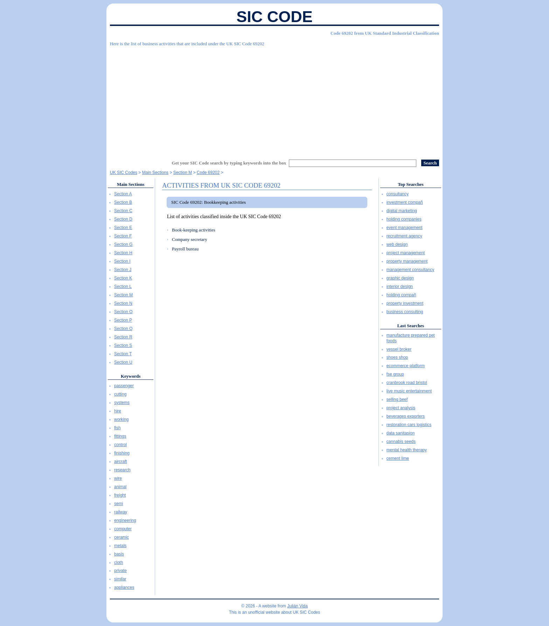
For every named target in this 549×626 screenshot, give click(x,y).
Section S (123, 345)
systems (122, 402)
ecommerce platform (406, 365)
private (120, 570)
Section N (123, 303)
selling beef (397, 399)
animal (120, 486)
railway (120, 512)
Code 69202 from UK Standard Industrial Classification (385, 33)
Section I (122, 261)
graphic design (400, 278)
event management (405, 227)
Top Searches (410, 184)
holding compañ (401, 294)
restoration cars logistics (409, 424)
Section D (123, 219)
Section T (123, 353)
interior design (400, 286)
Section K (123, 278)
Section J (122, 269)
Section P (123, 320)
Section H (123, 252)
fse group (395, 374)
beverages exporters (406, 416)
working (121, 419)
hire (117, 411)
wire (118, 478)
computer (123, 528)
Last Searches (410, 325)
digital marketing (402, 210)
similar (120, 579)
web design (397, 244)
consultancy (398, 193)
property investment (405, 303)
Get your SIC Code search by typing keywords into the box (229, 163)
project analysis (401, 407)
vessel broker (399, 349)
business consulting (405, 311)
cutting (120, 394)
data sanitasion (401, 433)
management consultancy (411, 269)
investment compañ (405, 202)
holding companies (404, 219)
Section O (123, 311)
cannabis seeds (401, 441)
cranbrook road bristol (407, 382)
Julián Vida (297, 606)
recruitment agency (404, 236)
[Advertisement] (274, 100)
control (120, 444)
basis (119, 554)
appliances (124, 587)
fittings (120, 436)
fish (117, 427)
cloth (118, 562)
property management (407, 261)
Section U (123, 362)
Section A (123, 193)
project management (406, 252)
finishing (122, 453)
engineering (125, 520)
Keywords (130, 376)
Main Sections (130, 184)
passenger (124, 385)
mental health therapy (407, 449)
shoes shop (397, 357)
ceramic (121, 537)
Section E (123, 227)
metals (120, 545)
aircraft (120, 461)
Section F (123, 236)
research (122, 469)
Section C (123, 210)
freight (120, 495)
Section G (123, 244)
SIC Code (274, 17)
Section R (123, 337)
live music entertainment (409, 391)
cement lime (398, 458)
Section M (123, 294)
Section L (123, 286)
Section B (123, 202)
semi (118, 503)
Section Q (123, 328)
